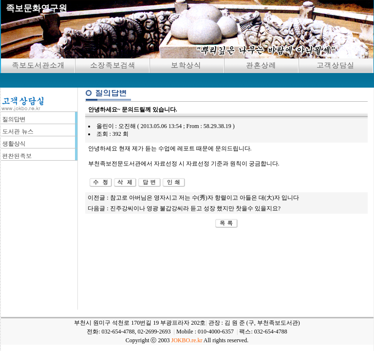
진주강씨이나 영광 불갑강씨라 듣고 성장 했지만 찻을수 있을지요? (195, 208)
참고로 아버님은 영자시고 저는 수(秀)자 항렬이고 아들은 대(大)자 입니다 (204, 197)
